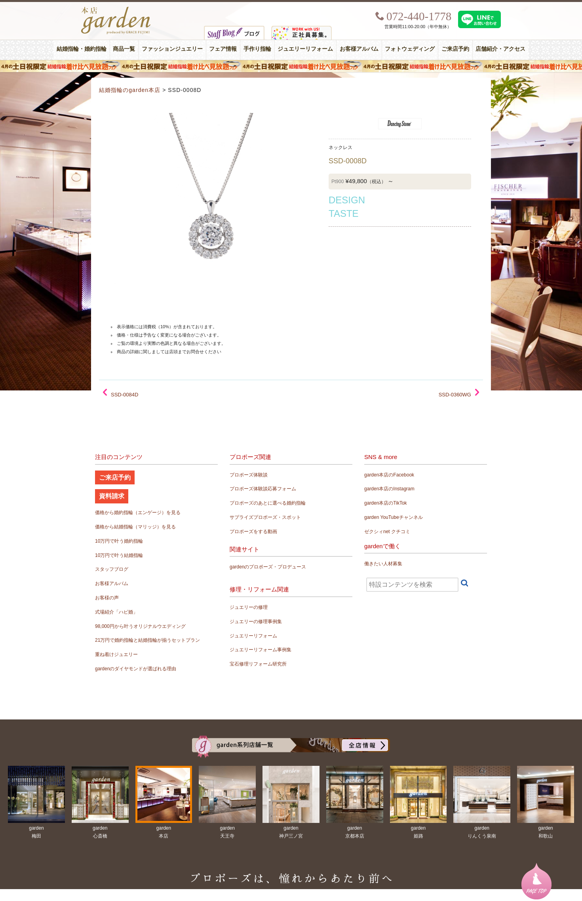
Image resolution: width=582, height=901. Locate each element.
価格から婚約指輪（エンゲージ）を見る (138, 512)
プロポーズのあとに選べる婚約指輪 (268, 503)
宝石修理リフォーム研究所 (258, 664)
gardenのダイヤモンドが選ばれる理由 (135, 668)
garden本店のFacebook (389, 475)
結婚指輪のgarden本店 (129, 90)
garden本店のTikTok (385, 503)
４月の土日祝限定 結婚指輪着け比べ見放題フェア (291, 66)
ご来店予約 (455, 49)
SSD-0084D (124, 395)
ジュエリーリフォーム (305, 49)
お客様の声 (107, 598)
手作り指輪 (257, 49)
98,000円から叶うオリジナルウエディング (140, 626)
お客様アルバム (359, 49)
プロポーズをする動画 (253, 531)
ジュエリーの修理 (249, 607)
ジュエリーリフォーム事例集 (260, 649)
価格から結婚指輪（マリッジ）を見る (135, 527)
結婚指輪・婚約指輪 (82, 49)
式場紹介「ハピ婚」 (116, 612)
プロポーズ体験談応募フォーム (263, 489)
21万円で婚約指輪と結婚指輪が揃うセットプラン (147, 640)
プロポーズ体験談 (249, 475)
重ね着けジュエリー (116, 654)
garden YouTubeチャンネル (393, 517)
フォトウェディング (410, 49)
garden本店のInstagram (389, 489)
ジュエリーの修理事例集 (256, 621)
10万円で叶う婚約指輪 (119, 541)
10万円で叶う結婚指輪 (119, 555)
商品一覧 (124, 49)
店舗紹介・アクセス (500, 49)
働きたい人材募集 (383, 563)
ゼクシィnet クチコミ (387, 531)
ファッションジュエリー (172, 49)
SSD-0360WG (455, 395)
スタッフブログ (111, 569)
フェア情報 (223, 49)
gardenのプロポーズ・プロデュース (268, 567)
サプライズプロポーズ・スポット (265, 517)
